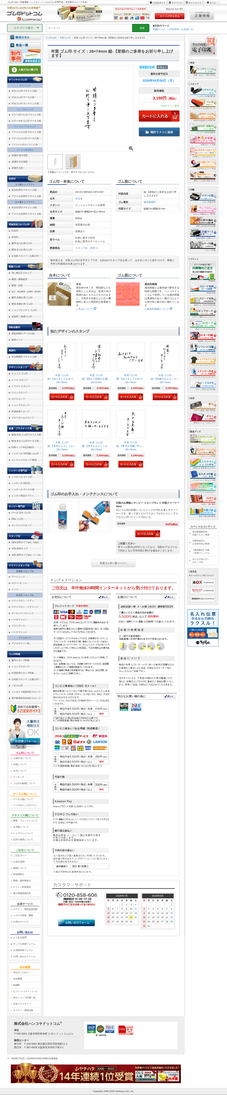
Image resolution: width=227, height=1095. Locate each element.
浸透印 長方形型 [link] (20, 155)
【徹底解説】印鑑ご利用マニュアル (200, 551)
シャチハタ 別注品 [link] (21, 483)
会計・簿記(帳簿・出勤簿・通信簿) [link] (26, 291)
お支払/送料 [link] (19, 861)
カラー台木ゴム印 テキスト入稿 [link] (26, 114)
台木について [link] (19, 770)
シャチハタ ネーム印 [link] (22, 477)
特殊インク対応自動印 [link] (23, 447)
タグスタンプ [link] (18, 399)
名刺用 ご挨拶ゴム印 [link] (22, 316)
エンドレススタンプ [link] (22, 525)
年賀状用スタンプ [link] (20, 411)
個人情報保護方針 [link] (22, 893)
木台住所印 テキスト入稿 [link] (24, 190)
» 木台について (84, 309)
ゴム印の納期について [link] (24, 783)
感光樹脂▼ (150, 202)
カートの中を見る (170, 16)
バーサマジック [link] (19, 632)
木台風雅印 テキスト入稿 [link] (24, 356)
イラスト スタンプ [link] (21, 386)
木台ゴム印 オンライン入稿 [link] (25, 103)
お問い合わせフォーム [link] (24, 956)
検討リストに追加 (159, 132)
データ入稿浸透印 (25, 150)
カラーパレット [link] (19, 583)
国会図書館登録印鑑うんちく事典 (200, 533)
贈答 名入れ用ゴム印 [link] (22, 249)
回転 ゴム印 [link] (17, 519)
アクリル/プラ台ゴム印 (25, 126)
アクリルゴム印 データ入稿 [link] (25, 138)
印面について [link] (19, 764)
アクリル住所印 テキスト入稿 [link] (26, 196)
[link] (62, 372)
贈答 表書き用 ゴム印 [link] (22, 304)
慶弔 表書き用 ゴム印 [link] (22, 297)
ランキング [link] (18, 777)
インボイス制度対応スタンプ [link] (26, 692)
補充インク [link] (17, 339)
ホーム (213, 3)
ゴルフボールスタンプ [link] (23, 417)
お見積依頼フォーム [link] (23, 950)
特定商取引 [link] (18, 874)
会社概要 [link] (17, 978)
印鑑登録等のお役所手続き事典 (200, 542)
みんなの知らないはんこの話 (200, 560)
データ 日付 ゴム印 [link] (21, 512)
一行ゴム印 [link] (17, 685)
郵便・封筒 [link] (17, 285)
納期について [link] (19, 868)
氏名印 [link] (15, 230)
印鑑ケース (159, 29)
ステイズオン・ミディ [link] (23, 600)
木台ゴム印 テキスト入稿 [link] (24, 91)
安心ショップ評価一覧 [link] (24, 997)
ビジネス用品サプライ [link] (23, 495)
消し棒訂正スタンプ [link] (22, 273)
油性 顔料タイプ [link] (25, 542)
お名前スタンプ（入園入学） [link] (26, 256)
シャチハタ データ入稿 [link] (23, 489)
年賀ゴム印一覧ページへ (113, 563)
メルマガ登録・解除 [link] (23, 915)
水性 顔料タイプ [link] (20, 548)
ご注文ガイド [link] (19, 855)
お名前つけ (187, 29)
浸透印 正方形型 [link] (20, 161)
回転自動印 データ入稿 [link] (23, 333)
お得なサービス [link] (21, 921)
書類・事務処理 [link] (19, 279)
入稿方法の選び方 (25, 69)
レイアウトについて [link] (23, 833)
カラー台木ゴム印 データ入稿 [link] (26, 120)
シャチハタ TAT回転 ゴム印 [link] (25, 453)
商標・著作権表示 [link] (22, 880)
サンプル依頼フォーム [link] (24, 944)
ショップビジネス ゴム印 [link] (24, 310)
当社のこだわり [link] (21, 972)
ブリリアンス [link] (18, 625)
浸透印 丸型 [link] (17, 168)
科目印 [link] (15, 237)
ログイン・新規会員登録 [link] (25, 909)
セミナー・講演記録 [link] (23, 1010)
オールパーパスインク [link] (23, 613)
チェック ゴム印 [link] (20, 373)
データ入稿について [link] (23, 799)
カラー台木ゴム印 (25, 109)
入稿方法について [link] (22, 758)
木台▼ (79, 198)
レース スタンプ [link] (20, 380)
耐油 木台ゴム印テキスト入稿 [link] (26, 434)
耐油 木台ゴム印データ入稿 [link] (25, 441)
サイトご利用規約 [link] (22, 887)
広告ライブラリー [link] (22, 1003)
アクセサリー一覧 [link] (20, 643)
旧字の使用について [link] (23, 839)
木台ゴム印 (25, 85)
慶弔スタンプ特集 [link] (20, 660)
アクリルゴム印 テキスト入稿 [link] (26, 132)
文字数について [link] (21, 827)
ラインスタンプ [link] (19, 392)
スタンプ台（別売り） (87, 248)
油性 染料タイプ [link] (26, 555)
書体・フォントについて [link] (25, 820)
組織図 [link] (16, 985)
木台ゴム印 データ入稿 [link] (23, 97)
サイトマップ (195, 3)
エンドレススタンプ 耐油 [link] (24, 460)
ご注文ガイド (159, 3)
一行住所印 (173, 29)
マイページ (177, 3)
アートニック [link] (18, 576)
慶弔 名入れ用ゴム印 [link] (22, 243)
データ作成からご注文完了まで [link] (25, 805)
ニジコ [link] (15, 589)
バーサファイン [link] (19, 619)
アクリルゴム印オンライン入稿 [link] (25, 144)
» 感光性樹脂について (157, 309)
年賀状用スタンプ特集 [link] (23, 673)
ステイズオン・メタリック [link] (25, 606)
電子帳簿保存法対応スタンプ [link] (26, 698)
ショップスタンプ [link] (20, 405)
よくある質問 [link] (19, 937)
